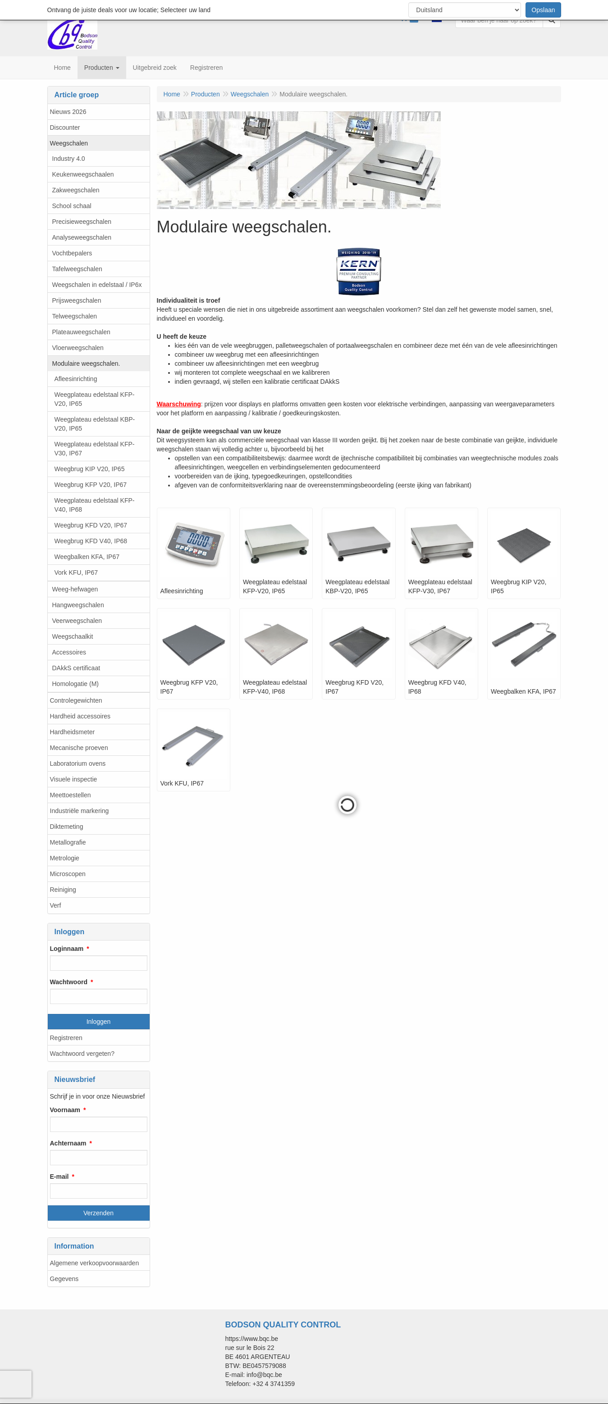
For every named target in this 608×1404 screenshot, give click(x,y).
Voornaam (65, 1109)
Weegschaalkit (72, 636)
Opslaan (543, 10)
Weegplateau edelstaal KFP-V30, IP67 (95, 449)
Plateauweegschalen (81, 332)
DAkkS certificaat (76, 668)
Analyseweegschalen (82, 237)
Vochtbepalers (72, 253)
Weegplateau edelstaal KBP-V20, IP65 (95, 424)
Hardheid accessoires (80, 716)
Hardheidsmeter (72, 732)
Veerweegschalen (77, 620)
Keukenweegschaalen (83, 174)
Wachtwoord (68, 982)
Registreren (66, 1037)
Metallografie (68, 842)
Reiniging (63, 889)
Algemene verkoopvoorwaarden (94, 1263)
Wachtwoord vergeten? (82, 1053)
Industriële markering (79, 810)
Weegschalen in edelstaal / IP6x (97, 284)
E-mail (59, 1176)
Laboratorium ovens (78, 763)
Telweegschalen (74, 316)
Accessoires (69, 652)
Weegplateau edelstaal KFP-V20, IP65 (95, 399)
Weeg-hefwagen (75, 589)
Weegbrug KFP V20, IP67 (91, 484)
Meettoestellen (70, 795)
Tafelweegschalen (77, 269)
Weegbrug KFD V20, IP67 (91, 525)
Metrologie (64, 858)
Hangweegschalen (78, 605)
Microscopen (68, 873)
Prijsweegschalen (76, 300)
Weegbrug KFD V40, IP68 (91, 541)
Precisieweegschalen (82, 221)
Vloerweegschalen (78, 347)
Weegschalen (69, 143)
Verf (55, 905)
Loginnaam (67, 948)
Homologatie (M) (75, 683)
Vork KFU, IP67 (76, 572)
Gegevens (64, 1278)
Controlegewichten (76, 700)
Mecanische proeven (79, 747)
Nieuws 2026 (68, 111)
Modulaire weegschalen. (86, 363)
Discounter (65, 127)
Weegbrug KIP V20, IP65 (90, 469)
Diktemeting (66, 826)
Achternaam (68, 1143)
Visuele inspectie (73, 779)
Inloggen (99, 1021)
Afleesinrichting (76, 378)
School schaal (71, 205)
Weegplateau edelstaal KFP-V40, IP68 (95, 505)
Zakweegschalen (76, 190)
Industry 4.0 (68, 158)
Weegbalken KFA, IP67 (87, 556)
